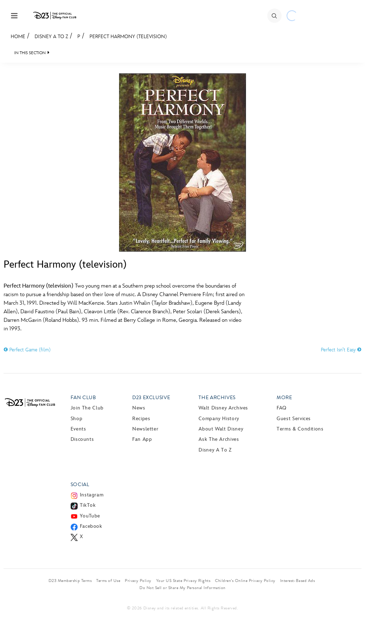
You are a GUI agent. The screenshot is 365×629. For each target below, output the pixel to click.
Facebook (91, 526)
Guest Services (294, 419)
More (284, 397)
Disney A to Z (51, 36)
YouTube (90, 516)
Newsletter (145, 429)
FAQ (282, 408)
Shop (77, 419)
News (138, 408)
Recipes (141, 419)
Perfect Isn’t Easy (341, 350)
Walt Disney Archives (223, 408)
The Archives (217, 397)
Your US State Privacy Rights (183, 580)
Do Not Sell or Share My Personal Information (182, 587)
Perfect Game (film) (27, 350)
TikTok (88, 505)
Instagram (92, 495)
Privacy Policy (138, 580)
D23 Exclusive (151, 397)
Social (80, 484)
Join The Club (87, 408)
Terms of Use (108, 580)
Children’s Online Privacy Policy (245, 580)
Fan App (142, 439)
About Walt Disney (221, 429)
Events (78, 429)
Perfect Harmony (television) (128, 36)
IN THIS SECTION (30, 53)
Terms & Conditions (300, 429)
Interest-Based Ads (297, 580)
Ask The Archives (219, 439)
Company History (219, 419)
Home (18, 36)
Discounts (82, 439)
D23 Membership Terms (70, 580)
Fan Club (83, 397)
